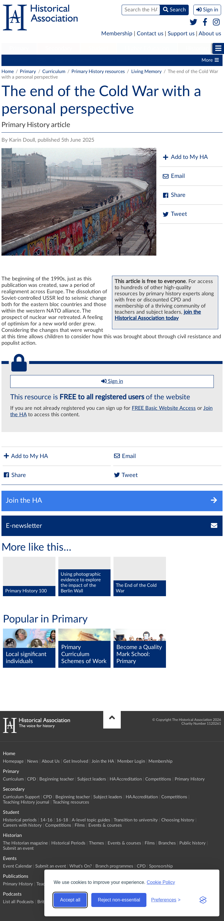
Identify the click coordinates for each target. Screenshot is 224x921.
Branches (167, 843)
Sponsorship (161, 866)
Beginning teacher (73, 60)
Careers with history (22, 825)
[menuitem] (19, 49)
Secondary (58, 48)
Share (174, 195)
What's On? (80, 866)
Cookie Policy (161, 882)
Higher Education (147, 48)
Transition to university (136, 820)
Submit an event (18, 848)
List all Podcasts (18, 902)
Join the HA (103, 761)
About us (210, 34)
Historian (197, 48)
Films (80, 825)
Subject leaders (115, 60)
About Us (51, 761)
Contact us (150, 34)
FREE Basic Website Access (164, 408)
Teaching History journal (26, 802)
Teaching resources (71, 802)
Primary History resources (98, 71)
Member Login (131, 761)
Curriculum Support (21, 797)
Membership (116, 34)
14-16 (46, 820)
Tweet (174, 214)
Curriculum (15, 60)
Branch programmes (114, 866)
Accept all (70, 899)
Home (7, 71)
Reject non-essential (119, 899)
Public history (192, 843)
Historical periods (20, 820)
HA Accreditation (157, 60)
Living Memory (146, 71)
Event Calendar (17, 866)
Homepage (13, 761)
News (32, 761)
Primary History (190, 779)
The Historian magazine (25, 843)
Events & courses (105, 825)
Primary (19, 48)
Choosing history (177, 820)
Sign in (112, 381)
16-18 (62, 820)
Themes (96, 843)
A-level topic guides (91, 820)
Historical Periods (68, 843)
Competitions (158, 779)
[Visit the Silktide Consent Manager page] (203, 900)
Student (98, 48)
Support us (181, 34)
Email (173, 176)
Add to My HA (185, 157)
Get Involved (75, 761)
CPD (41, 60)
